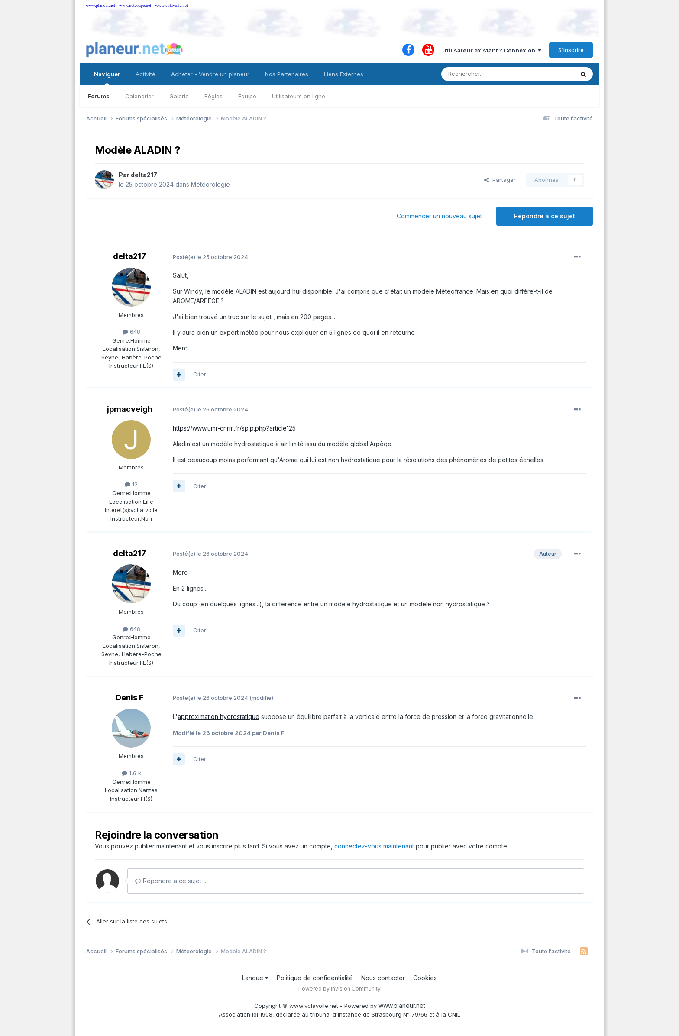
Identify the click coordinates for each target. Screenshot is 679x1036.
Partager (500, 179)
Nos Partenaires (286, 74)
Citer (199, 374)
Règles (213, 96)
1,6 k (131, 773)
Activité (145, 74)
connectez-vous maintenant (374, 846)
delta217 (144, 174)
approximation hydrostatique (218, 716)
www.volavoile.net (171, 5)
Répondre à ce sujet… (170, 880)
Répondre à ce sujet (544, 216)
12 (131, 484)
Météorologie (210, 184)
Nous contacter (383, 977)
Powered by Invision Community (339, 988)
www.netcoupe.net (135, 5)
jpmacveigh (129, 409)
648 (131, 331)
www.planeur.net (100, 5)
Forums (98, 96)
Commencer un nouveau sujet (439, 216)
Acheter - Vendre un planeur (210, 74)
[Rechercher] (488, 74)
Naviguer (107, 78)
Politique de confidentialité (315, 977)
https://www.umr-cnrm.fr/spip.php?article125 (234, 428)
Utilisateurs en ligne (298, 96)
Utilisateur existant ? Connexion (491, 50)
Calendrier (139, 96)
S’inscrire (571, 49)
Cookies (425, 977)
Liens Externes (343, 74)
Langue (255, 977)
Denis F (129, 697)
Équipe (247, 96)
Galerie (179, 96)
